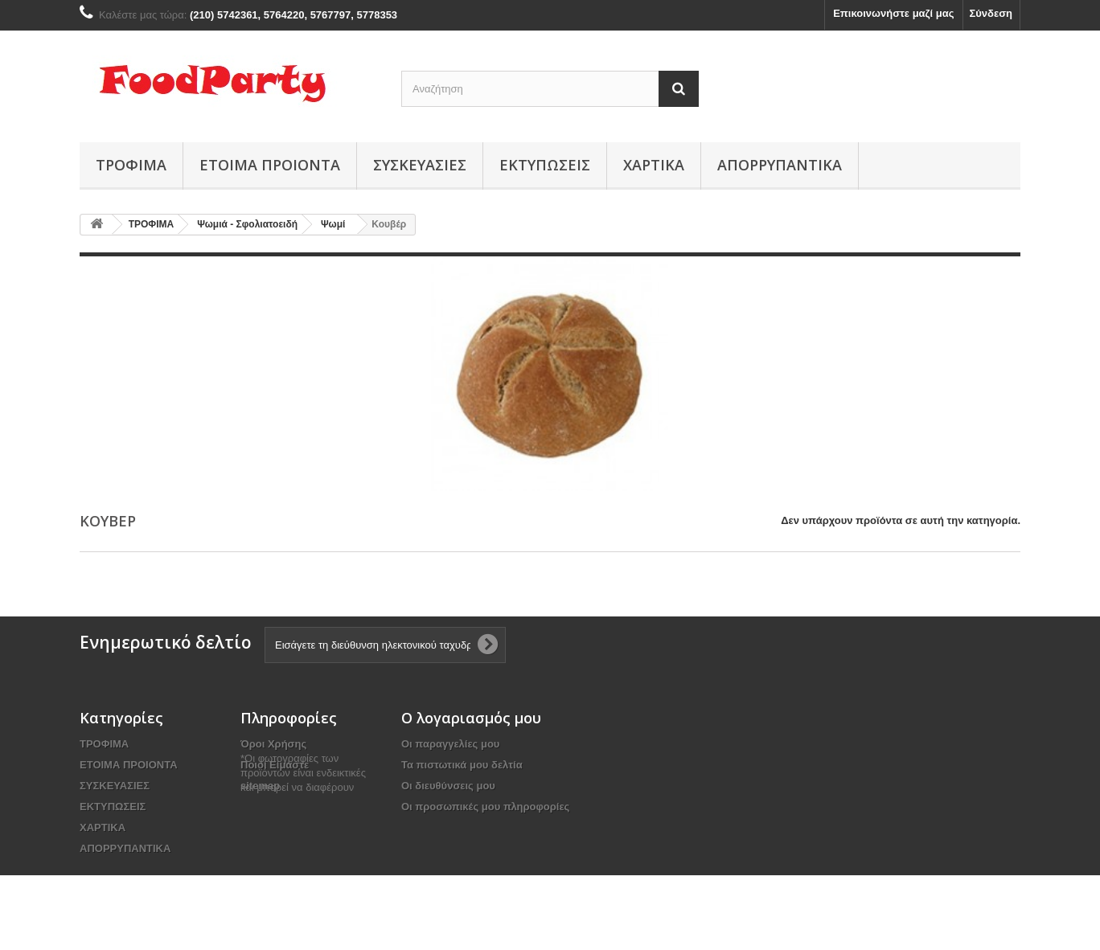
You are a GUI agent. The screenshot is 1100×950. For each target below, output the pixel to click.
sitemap (260, 786)
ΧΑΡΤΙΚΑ (653, 164)
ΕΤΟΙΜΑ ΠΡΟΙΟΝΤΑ (269, 164)
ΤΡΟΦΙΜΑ (131, 164)
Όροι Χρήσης (273, 744)
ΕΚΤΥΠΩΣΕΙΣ (544, 164)
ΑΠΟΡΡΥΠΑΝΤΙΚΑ (779, 164)
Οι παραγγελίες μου (450, 744)
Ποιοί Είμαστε (274, 765)
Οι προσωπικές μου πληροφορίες (485, 807)
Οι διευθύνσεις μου (448, 786)
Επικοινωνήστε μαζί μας (893, 13)
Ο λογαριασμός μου (471, 717)
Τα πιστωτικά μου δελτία (462, 765)
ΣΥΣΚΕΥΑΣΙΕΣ (419, 164)
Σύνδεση (991, 13)
